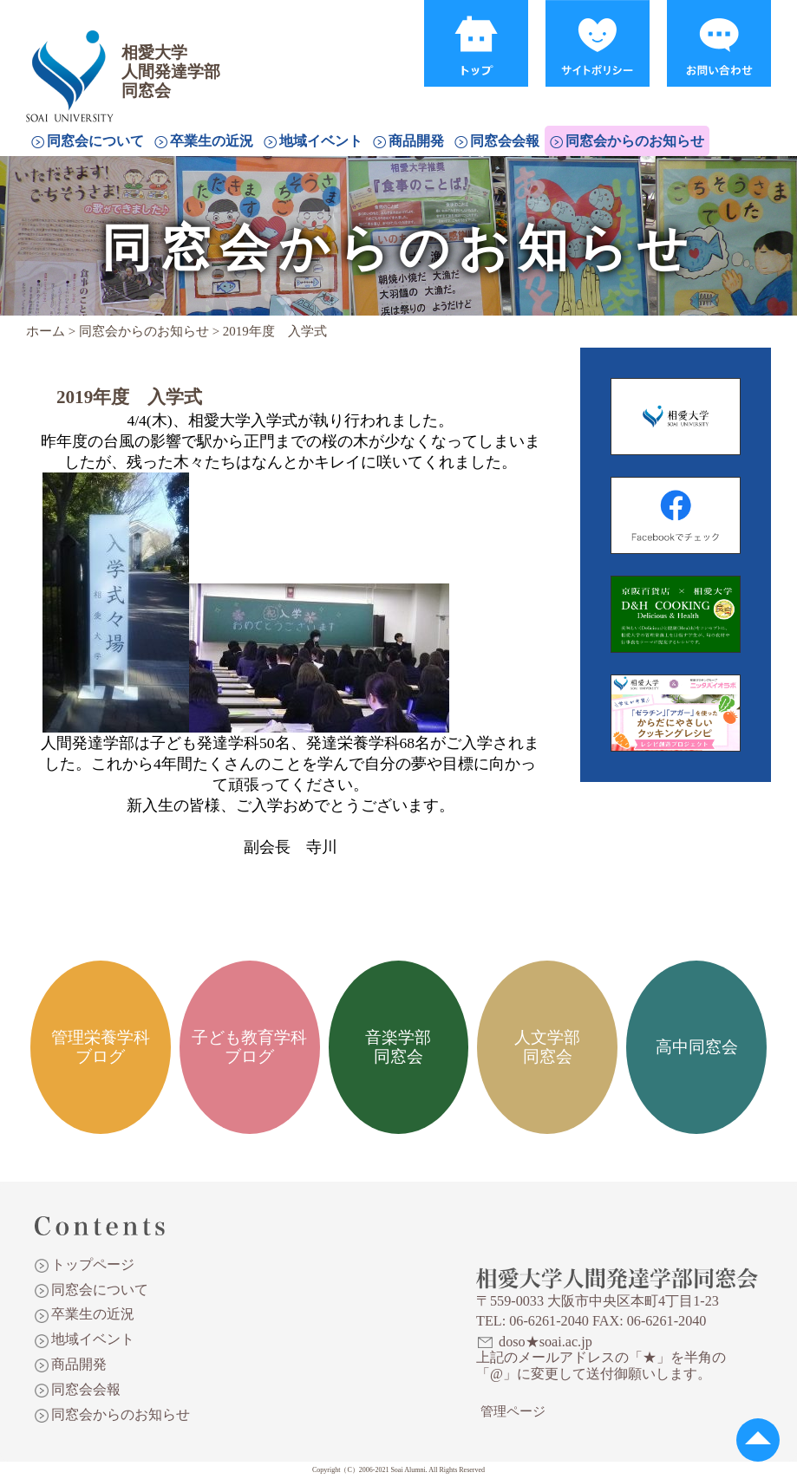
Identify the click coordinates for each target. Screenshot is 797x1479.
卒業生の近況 (211, 141)
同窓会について (95, 141)
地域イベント (321, 141)
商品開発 (416, 141)
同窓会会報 (504, 141)
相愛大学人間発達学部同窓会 (73, 56)
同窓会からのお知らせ (634, 141)
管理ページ (512, 1411)
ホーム (45, 331)
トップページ (92, 1264)
